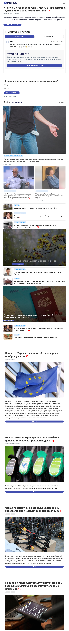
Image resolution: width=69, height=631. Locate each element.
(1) (48, 10)
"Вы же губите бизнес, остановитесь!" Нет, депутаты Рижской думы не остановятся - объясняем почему (39, 282)
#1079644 (61, 41)
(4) (29, 330)
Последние (19, 36)
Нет (7, 88)
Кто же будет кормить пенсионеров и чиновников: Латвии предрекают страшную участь (35, 226)
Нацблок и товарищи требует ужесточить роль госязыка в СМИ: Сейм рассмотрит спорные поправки (33, 585)
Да (7, 85)
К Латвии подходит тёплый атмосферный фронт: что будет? (36, 208)
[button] (64, 3)
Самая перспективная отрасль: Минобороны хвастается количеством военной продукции (32, 509)
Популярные (49, 36)
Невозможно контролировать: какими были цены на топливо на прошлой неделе (32, 439)
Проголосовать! (12, 93)
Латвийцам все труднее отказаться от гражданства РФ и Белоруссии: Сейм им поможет (29, 316)
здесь (19, 61)
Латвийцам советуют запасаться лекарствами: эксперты (35, 338)
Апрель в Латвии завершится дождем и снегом (34, 261)
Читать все (61, 102)
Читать (34, 421)
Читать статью (12, 24)
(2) (20, 218)
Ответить (13, 46)
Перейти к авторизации (34, 65)
